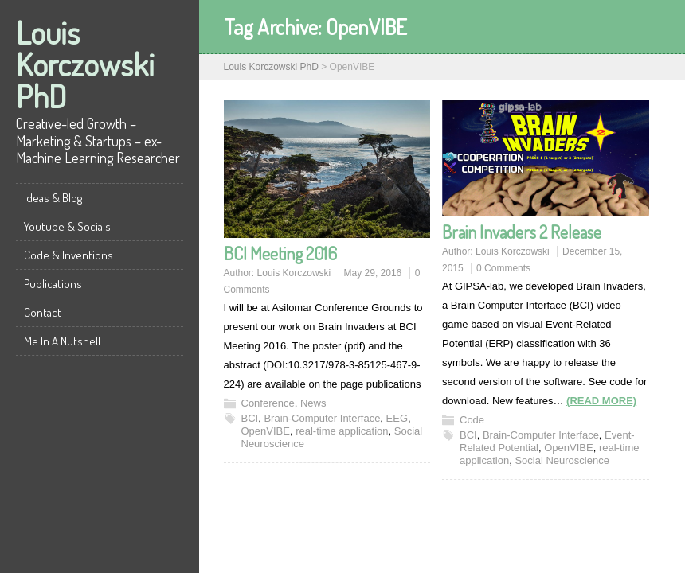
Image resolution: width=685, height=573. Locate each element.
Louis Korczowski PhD (85, 63)
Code (472, 420)
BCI (250, 418)
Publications (53, 283)
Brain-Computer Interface (322, 418)
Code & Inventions (68, 255)
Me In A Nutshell (62, 341)
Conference (268, 403)
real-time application (342, 431)
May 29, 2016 (373, 273)
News (313, 403)
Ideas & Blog (53, 197)
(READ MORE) (601, 401)
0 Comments (503, 268)
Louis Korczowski (294, 273)
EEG (397, 418)
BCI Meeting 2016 (280, 253)
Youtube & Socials (67, 226)
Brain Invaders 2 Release (521, 231)
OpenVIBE (265, 431)
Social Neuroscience (562, 460)
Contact (42, 312)
